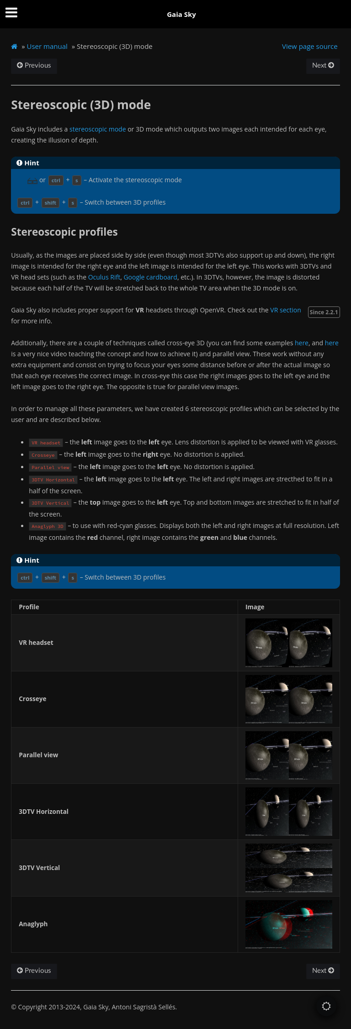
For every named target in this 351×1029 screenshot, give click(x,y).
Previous (34, 65)
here (301, 342)
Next (323, 65)
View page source (310, 46)
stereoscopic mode (97, 129)
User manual (47, 46)
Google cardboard (150, 277)
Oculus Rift (104, 277)
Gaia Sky (181, 14)
